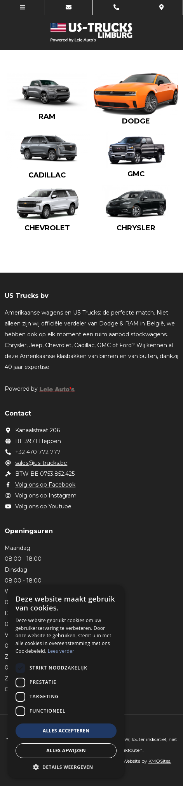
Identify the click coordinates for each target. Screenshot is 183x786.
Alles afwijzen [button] (66, 750)
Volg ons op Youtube (38, 506)
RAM (47, 116)
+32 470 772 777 (33, 452)
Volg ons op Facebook (40, 484)
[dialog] (66, 681)
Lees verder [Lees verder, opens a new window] (61, 651)
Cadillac (47, 175)
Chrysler (136, 228)
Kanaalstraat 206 (32, 430)
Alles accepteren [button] (66, 730)
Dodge (136, 121)
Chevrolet (47, 228)
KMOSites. (159, 761)
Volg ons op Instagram (41, 495)
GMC (136, 174)
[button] (66, 766)
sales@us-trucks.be (36, 462)
